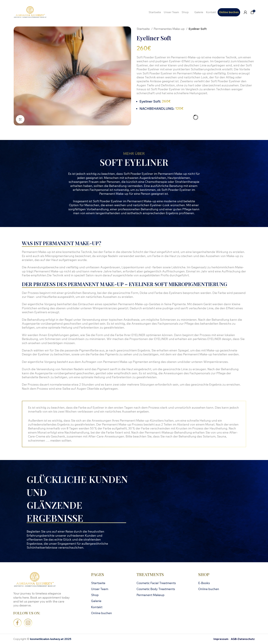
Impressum (220, 639)
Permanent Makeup (150, 595)
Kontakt (96, 607)
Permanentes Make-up (169, 29)
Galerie (96, 601)
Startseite (143, 29)
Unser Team (99, 589)
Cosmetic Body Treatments (156, 589)
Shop (95, 595)
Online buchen (101, 613)
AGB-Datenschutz (243, 639)
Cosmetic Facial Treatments (156, 583)
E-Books (204, 583)
